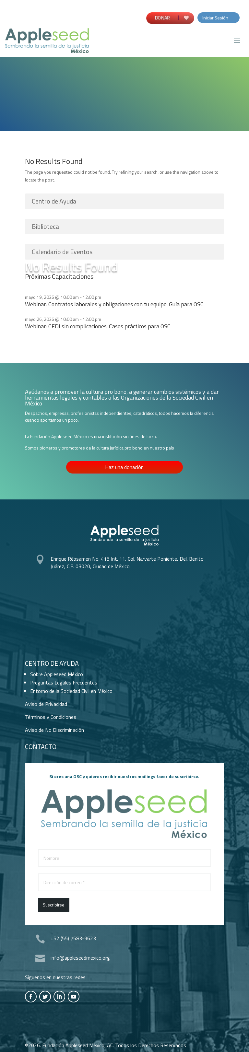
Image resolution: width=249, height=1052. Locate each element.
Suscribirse (54, 904)
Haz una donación (124, 467)
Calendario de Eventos (62, 252)
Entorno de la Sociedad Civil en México (71, 691)
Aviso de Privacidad (46, 704)
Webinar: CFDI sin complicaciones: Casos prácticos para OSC (98, 326)
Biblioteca (45, 226)
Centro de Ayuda (54, 201)
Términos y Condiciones (50, 717)
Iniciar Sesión (215, 17)
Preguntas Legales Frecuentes (63, 682)
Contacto (40, 747)
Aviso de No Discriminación (54, 730)
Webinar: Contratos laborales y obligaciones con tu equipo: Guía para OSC (114, 304)
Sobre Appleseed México (56, 674)
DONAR (162, 17)
